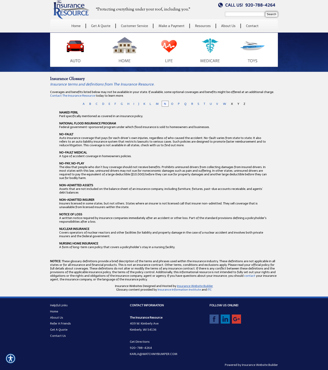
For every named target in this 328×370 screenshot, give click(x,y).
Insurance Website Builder (195, 286)
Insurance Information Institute (179, 289)
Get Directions (140, 341)
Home (54, 311)
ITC (210, 289)
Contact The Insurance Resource (72, 95)
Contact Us (58, 335)
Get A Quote (58, 329)
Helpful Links (59, 305)
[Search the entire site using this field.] (245, 14)
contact (249, 275)
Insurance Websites (128, 286)
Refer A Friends (60, 323)
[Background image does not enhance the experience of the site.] (164, 26)
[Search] (271, 14)
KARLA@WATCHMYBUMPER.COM (153, 354)
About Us (56, 317)
